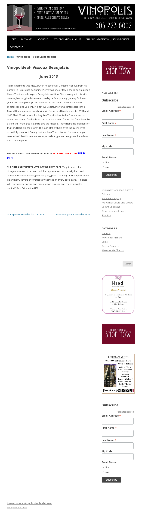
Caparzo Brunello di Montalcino (26, 214)
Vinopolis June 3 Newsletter (73, 214)
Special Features (110, 246)
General (106, 233)
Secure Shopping (111, 206)
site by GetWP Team (17, 507)
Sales (105, 241)
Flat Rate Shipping (111, 198)
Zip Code (107, 146)
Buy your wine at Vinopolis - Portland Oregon (29, 503)
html (107, 162)
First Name (109, 123)
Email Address (111, 111)
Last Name (109, 135)
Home (13, 39)
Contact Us (16, 47)
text (107, 167)
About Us (43, 39)
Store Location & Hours (67, 39)
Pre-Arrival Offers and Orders (117, 202)
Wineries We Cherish (113, 250)
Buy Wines (26, 39)
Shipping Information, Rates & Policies (107, 39)
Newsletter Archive (112, 237)
